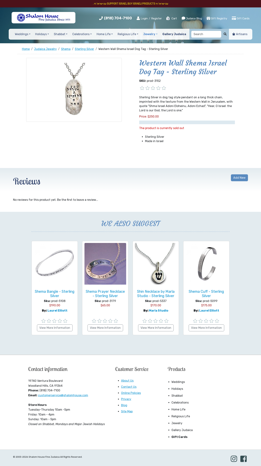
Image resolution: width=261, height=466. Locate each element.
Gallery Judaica (182, 430)
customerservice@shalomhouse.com (63, 395)
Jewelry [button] (149, 34)
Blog (124, 405)
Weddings (178, 382)
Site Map (127, 411)
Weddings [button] (21, 34)
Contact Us (128, 387)
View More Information (54, 327)
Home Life (178, 409)
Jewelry (176, 423)
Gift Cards (241, 18)
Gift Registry (217, 18)
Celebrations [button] (81, 34)
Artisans (239, 34)
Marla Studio (158, 310)
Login (142, 18)
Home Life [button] (104, 34)
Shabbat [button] (59, 34)
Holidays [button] (41, 34)
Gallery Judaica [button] (174, 34)
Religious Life (180, 416)
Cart (171, 18)
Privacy (126, 399)
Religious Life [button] (127, 34)
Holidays (177, 389)
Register (156, 18)
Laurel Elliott (57, 310)
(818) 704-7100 (118, 18)
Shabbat (177, 395)
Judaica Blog (192, 18)
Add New (239, 177)
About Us (127, 380)
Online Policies (131, 393)
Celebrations (180, 402)
